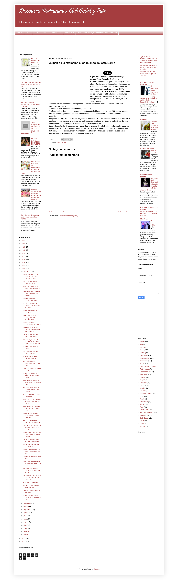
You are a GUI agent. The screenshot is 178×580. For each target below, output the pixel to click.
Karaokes (143, 382)
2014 (24, 266)
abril (25, 525)
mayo (25, 522)
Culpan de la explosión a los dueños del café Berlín (32, 427)
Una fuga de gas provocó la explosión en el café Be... (32, 463)
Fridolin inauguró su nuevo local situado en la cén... (32, 305)
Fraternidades (145, 369)
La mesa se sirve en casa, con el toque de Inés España (31, 329)
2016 (24, 259)
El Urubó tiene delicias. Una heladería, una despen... (31, 389)
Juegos (142, 380)
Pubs (142, 407)
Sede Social (144, 418)
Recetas (143, 119)
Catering (143, 353)
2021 (24, 244)
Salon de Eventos (146, 412)
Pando (142, 399)
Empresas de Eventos (148, 366)
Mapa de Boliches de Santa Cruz (35, 61)
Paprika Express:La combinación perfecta (31, 421)
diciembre (27, 271)
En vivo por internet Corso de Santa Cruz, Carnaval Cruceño (149, 213)
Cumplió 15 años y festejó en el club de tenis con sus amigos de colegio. (36, 194)
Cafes (58, 142)
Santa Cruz (69, 33)
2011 (24, 541)
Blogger (96, 569)
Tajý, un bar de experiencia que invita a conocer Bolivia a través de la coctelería (148, 59)
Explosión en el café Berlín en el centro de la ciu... (31, 470)
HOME (19, 33)
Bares (142, 342)
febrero (26, 531)
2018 (24, 253)
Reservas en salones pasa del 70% (30, 282)
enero (25, 534)
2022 (24, 241)
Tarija (36, 33)
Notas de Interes (146, 393)
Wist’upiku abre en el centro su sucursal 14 (31, 287)
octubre (26, 506)
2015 (24, 263)
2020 (24, 247)
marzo (25, 528)
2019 (24, 250)
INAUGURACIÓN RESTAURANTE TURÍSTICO (30, 317)
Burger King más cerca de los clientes (31, 352)
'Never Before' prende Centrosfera (31, 445)
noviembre (27, 503)
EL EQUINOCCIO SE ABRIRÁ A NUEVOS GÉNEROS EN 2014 (31, 341)
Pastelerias (144, 402)
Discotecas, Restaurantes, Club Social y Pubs (62, 11)
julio (25, 516)
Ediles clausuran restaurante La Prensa (32, 323)
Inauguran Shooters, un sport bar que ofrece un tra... (31, 375)
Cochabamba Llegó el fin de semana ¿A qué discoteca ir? (31, 84)
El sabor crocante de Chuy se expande (30, 299)
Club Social (144, 355)
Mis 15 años (145, 219)
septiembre (27, 510)
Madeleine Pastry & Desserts (30, 311)
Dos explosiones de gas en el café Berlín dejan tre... (32, 451)
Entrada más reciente (57, 212)
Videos (142, 426)
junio (25, 519)
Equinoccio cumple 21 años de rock (31, 486)
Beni (141, 344)
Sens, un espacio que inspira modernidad (31, 440)
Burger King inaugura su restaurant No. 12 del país (31, 363)
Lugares (143, 391)
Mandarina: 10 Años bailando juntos (30, 357)
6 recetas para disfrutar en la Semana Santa (154, 125)
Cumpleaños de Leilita (154, 223)
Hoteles (142, 377)
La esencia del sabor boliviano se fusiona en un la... (32, 497)
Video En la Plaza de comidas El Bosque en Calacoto (148, 73)
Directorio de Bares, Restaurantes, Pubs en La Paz (97, 33)
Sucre (142, 421)
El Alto (142, 363)
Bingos (142, 347)
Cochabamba (56, 33)
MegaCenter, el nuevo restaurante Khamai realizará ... (31, 415)
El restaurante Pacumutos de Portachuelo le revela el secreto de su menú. (31, 167)
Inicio (91, 212)
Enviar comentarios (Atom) (68, 216)
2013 (24, 269)
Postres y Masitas (147, 149)
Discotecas (144, 361)
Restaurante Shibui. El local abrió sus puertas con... (32, 382)
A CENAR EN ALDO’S (31, 482)
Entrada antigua (124, 212)
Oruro (28, 33)
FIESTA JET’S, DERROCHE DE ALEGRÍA (36, 141)
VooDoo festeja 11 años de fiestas (31, 395)
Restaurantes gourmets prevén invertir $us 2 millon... (31, 293)
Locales (142, 388)
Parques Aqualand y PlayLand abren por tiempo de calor (30, 104)
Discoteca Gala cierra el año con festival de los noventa (148, 67)
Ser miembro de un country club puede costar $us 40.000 (31, 217)
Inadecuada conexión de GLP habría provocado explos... (32, 434)
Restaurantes (144, 410)
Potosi (142, 404)
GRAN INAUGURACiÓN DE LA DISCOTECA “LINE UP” (32, 477)
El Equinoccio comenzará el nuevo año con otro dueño (32, 401)
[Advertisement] (89, 44)
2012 (24, 538)
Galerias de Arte (145, 372)
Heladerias (143, 374)
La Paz (44, 33)
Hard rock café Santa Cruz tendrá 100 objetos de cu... (30, 276)
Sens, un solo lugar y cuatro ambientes (30, 335)
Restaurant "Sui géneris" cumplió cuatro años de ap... (32, 408)
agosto (26, 513)
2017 (24, 256)
